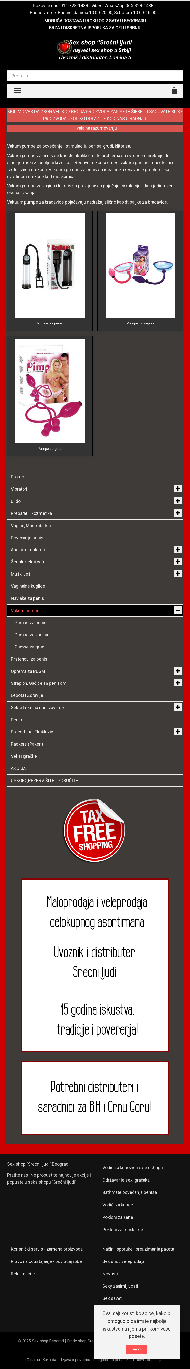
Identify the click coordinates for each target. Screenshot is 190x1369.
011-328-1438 (74, 5)
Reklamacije (23, 1273)
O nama (33, 1359)
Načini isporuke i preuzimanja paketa (138, 1249)
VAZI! (137, 1350)
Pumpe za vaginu (140, 323)
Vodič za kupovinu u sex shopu (132, 1167)
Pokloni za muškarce (122, 1229)
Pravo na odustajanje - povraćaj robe (46, 1261)
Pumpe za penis (50, 323)
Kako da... (50, 1359)
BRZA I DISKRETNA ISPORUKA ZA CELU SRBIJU (95, 27)
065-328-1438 (139, 5)
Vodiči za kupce (117, 1204)
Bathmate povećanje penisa (129, 1192)
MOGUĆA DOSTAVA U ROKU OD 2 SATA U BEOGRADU (95, 20)
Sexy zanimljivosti (120, 1286)
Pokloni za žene (117, 1217)
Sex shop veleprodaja (123, 1261)
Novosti (110, 1273)
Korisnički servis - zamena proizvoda (47, 1249)
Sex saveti (112, 1298)
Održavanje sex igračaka (126, 1180)
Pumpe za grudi (50, 449)
